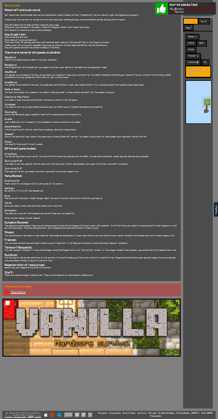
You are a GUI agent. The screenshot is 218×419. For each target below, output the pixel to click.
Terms (30, 416)
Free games (155, 416)
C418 (31, 415)
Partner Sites (19, 416)
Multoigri (152, 413)
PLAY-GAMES (207, 413)
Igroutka (141, 413)
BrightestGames (166, 413)
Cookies (37, 416)
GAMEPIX (195, 413)
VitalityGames (183, 413)
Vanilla (69, 415)
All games (102, 413)
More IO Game (129, 413)
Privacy (8, 416)
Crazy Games (115, 413)
